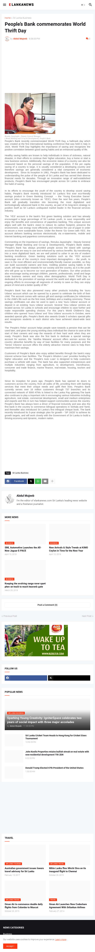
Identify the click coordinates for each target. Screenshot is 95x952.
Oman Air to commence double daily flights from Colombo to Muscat (24, 906)
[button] (4, 5)
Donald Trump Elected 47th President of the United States (54, 768)
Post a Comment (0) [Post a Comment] (47, 605)
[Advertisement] (47, 67)
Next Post (87, 616)
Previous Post (10, 616)
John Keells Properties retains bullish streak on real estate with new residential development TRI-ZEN (57, 753)
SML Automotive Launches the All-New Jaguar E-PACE (23, 549)
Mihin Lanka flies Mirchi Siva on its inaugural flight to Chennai (67, 870)
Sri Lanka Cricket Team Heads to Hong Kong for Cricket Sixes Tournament (55, 737)
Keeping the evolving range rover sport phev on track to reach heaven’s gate (25, 585)
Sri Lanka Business (22, 18)
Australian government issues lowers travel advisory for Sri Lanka (24, 870)
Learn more (60, 939)
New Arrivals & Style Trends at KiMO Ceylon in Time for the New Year (68, 549)
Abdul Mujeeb (25, 495)
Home (8, 18)
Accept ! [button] (10, 946)
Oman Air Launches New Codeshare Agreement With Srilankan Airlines (68, 906)
